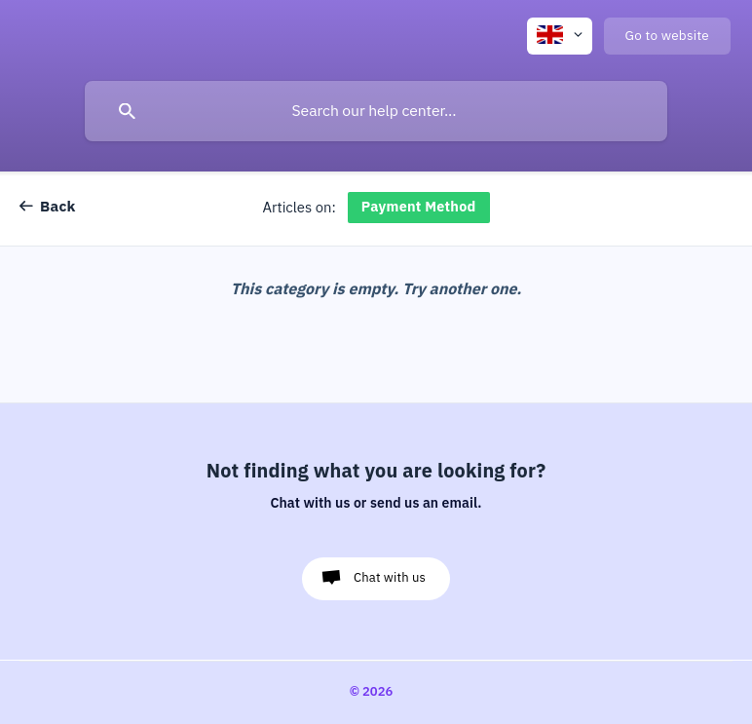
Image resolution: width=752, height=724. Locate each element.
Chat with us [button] (390, 577)
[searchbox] (376, 111)
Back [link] (58, 206)
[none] (559, 36)
